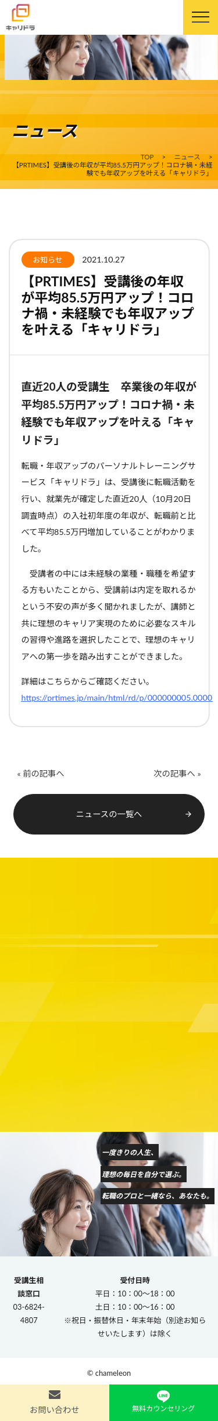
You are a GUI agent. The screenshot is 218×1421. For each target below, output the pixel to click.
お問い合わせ (55, 1410)
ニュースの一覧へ (134, 814)
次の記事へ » (177, 773)
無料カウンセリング (163, 1408)
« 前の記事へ (40, 773)
